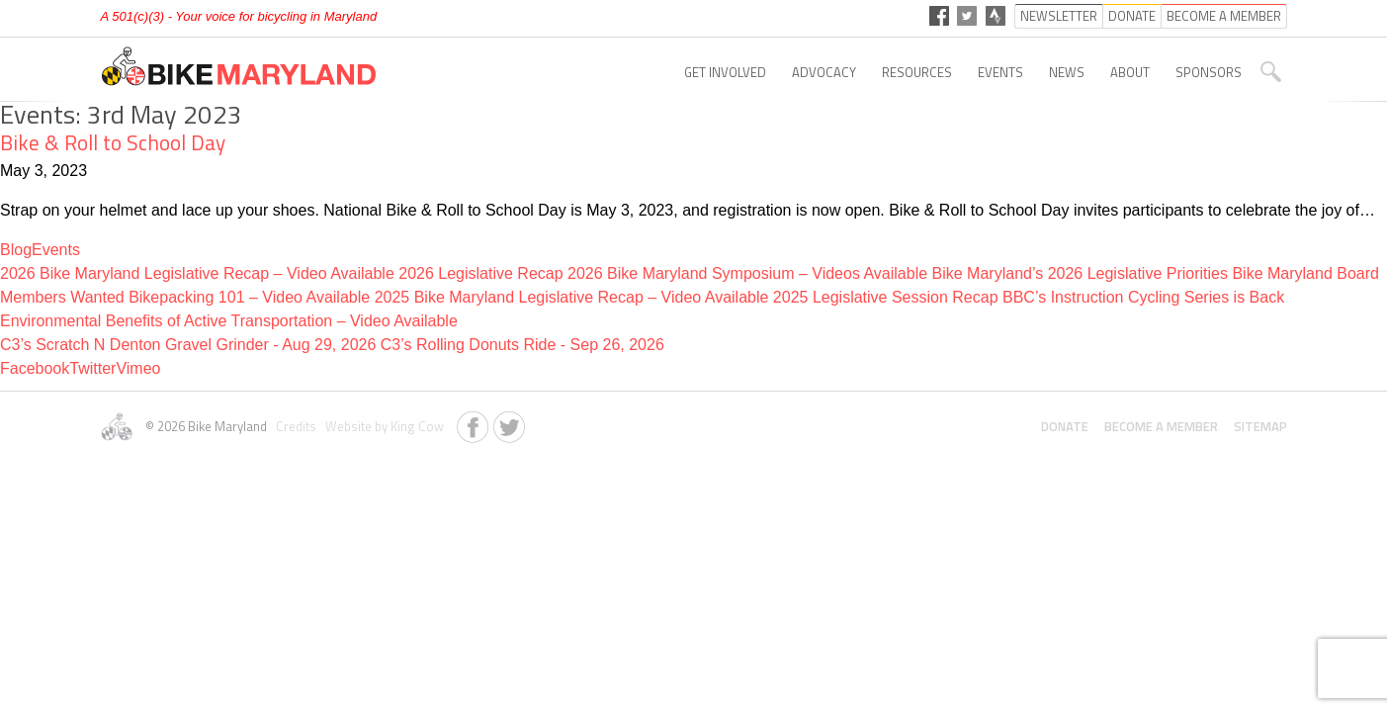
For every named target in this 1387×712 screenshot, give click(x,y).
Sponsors (1208, 72)
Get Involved (725, 72)
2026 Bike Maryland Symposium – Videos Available (747, 273)
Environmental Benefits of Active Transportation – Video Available (229, 320)
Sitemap (1260, 426)
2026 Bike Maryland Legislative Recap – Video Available (197, 273)
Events (1000, 72)
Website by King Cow (381, 426)
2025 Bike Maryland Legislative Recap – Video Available (572, 297)
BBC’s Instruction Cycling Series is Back (1143, 297)
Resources (917, 72)
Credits (294, 426)
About (1130, 72)
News (1066, 72)
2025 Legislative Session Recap (885, 297)
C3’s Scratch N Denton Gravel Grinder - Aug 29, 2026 (190, 344)
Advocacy (824, 72)
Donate (1064, 426)
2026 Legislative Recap (480, 273)
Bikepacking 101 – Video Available (249, 297)
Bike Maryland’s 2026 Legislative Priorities (1080, 273)
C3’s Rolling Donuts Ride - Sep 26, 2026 (522, 344)
